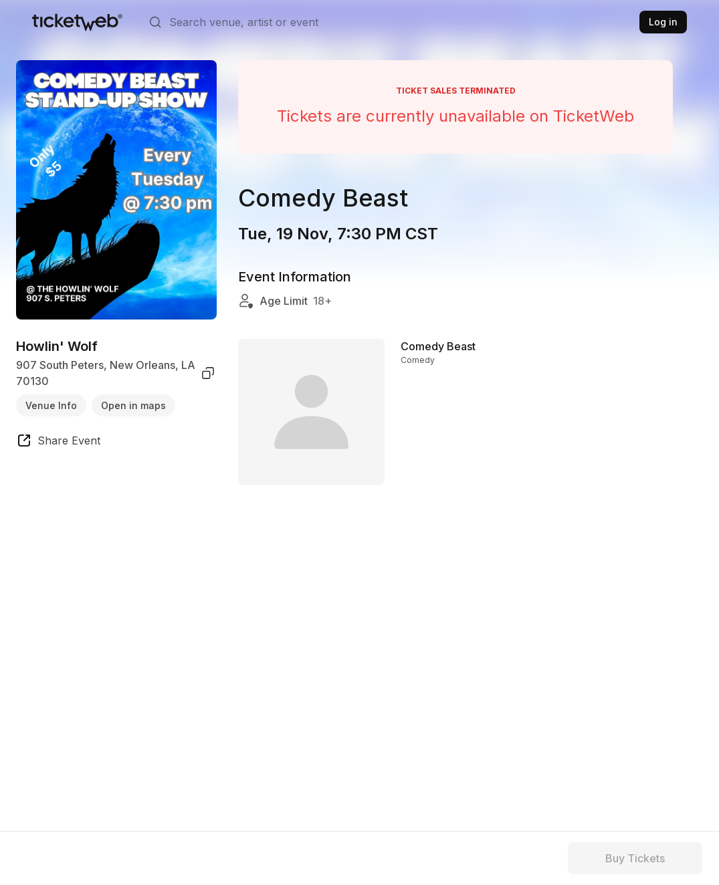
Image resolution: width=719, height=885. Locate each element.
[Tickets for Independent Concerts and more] (77, 22)
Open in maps (133, 405)
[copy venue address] (208, 373)
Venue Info (51, 405)
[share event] (58, 442)
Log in (663, 21)
